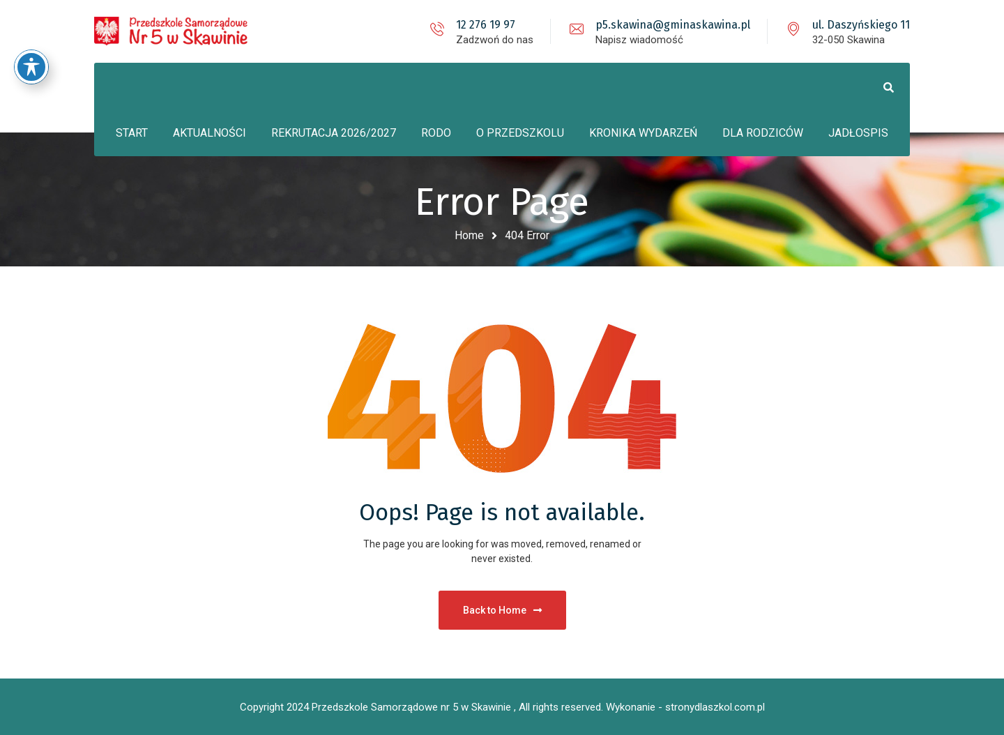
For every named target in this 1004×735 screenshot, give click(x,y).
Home (469, 235)
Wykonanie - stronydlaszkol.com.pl (685, 707)
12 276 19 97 (485, 24)
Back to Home (502, 610)
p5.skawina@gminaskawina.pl (672, 24)
